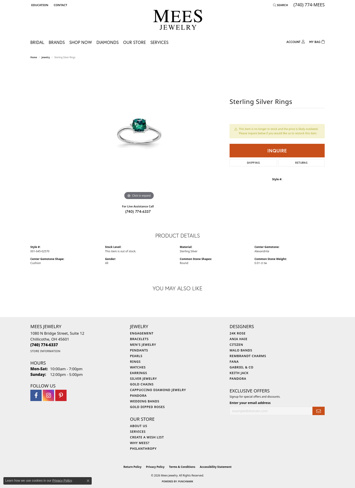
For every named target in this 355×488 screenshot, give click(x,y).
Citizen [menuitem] (236, 344)
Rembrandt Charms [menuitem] (248, 356)
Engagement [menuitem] (142, 333)
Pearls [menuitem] (136, 356)
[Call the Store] (44, 344)
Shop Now (80, 42)
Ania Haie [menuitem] (238, 339)
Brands (57, 42)
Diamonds (107, 42)
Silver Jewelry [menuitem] (143, 378)
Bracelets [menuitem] (139, 339)
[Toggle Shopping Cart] (317, 41)
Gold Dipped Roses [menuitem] (147, 407)
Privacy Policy (155, 467)
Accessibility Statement (215, 467)
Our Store (134, 42)
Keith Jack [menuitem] (239, 373)
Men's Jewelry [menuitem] (143, 344)
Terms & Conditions (182, 467)
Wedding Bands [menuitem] (144, 401)
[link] (60, 5)
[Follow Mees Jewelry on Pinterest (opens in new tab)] (61, 395)
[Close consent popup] (88, 480)
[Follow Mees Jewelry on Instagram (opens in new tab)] (48, 395)
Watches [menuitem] (138, 367)
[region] (139, 133)
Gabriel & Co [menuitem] (241, 367)
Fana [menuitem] (234, 361)
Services (159, 42)
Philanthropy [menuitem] (143, 448)
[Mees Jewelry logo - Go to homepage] (177, 20)
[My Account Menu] (295, 41)
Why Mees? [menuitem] (139, 443)
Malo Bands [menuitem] (241, 350)
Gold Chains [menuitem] (142, 384)
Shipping (253, 162)
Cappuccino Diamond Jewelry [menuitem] (158, 390)
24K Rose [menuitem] (238, 333)
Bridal (37, 42)
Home (33, 57)
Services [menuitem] (138, 431)
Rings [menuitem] (135, 361)
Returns (301, 162)
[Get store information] (45, 351)
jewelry (45, 57)
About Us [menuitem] (138, 426)
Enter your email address (250, 402)
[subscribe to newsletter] (318, 411)
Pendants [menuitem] (139, 350)
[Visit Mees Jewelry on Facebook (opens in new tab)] (36, 395)
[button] (39, 5)
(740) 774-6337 (138, 211)
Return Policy (132, 467)
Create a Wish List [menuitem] (147, 437)
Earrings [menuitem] (138, 373)
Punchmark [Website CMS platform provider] (185, 481)
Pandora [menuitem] (138, 395)
